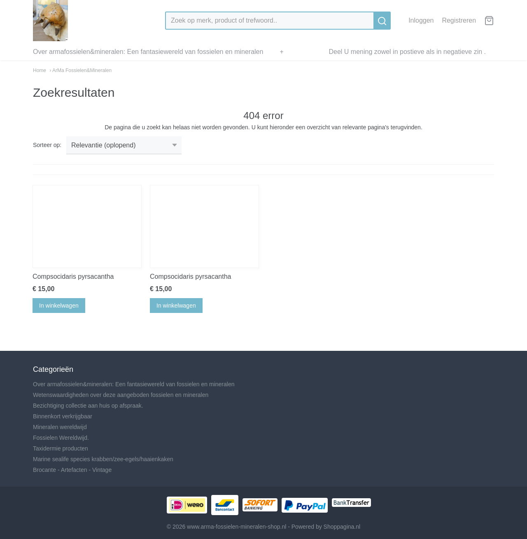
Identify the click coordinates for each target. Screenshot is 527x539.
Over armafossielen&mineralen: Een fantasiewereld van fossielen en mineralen (148, 51)
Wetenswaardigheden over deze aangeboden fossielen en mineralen (120, 395)
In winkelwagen (59, 305)
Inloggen (421, 20)
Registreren (459, 20)
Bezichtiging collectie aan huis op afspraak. (88, 405)
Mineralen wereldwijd (60, 427)
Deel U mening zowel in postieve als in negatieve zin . (407, 51)
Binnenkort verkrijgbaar (62, 416)
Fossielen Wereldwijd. (61, 437)
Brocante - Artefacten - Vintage (72, 470)
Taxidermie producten (60, 448)
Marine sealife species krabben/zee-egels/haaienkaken (103, 459)
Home (39, 70)
